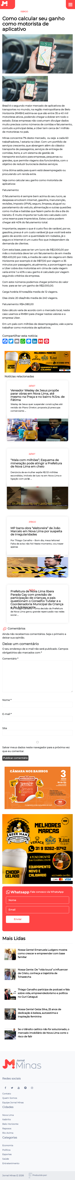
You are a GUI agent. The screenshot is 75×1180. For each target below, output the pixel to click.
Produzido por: (39, 1175)
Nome (6, 699)
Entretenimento (10, 1163)
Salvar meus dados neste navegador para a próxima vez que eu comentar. (36, 749)
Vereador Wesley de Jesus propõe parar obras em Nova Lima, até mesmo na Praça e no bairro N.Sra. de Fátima (37, 395)
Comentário (10, 658)
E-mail (7, 714)
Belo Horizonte (10, 1124)
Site (4, 728)
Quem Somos (9, 1098)
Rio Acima (7, 1133)
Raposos (6, 1128)
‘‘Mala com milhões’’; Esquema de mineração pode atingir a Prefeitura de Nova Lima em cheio (36, 463)
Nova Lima (8, 1115)
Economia (7, 1145)
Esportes (7, 1154)
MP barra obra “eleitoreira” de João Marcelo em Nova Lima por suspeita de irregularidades (36, 531)
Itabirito (6, 1119)
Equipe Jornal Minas (13, 1102)
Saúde (5, 1159)
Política (6, 1150)
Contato (6, 1093)
